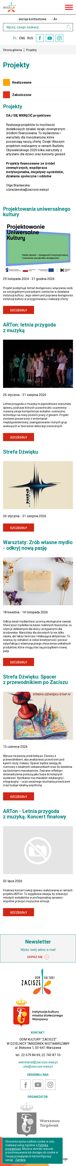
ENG (22, 38)
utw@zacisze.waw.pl (38, 1066)
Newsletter (38, 942)
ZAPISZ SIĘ (38, 957)
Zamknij (20, 1160)
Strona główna (12, 50)
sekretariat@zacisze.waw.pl (38, 1062)
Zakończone (21, 95)
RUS (30, 38)
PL (15, 38)
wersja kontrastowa (32, 19)
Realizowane (22, 82)
